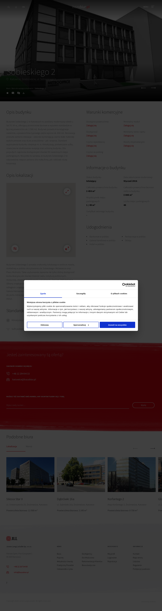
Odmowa (45, 325)
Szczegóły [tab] (81, 293)
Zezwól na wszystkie (117, 325)
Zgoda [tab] (43, 293)
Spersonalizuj (81, 325)
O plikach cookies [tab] (119, 293)
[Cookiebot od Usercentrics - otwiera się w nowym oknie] (124, 285)
